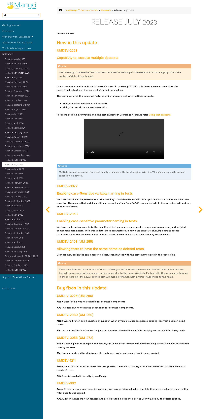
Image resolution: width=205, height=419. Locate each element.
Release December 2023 (17, 141)
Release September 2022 (17, 201)
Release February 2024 (16, 132)
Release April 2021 (14, 242)
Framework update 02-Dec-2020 (21, 256)
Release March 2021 (15, 247)
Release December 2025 (17, 68)
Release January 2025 (16, 86)
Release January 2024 (16, 137)
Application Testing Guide (17, 42)
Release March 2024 (15, 128)
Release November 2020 (17, 260)
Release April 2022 (14, 219)
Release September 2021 (17, 233)
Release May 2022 (14, 215)
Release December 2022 (17, 187)
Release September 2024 (17, 105)
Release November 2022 (17, 192)
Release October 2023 (16, 150)
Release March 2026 (15, 59)
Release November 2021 (17, 228)
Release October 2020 (16, 265)
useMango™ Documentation (82, 10)
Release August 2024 (15, 109)
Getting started (11, 25)
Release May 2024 (14, 118)
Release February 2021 (16, 251)
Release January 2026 (16, 63)
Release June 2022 (14, 210)
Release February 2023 (16, 183)
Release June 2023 (14, 169)
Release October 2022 (16, 196)
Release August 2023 (15, 160)
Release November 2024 (17, 95)
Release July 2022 (14, 205)
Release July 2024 (14, 114)
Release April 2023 (14, 178)
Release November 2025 (17, 73)
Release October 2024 (16, 100)
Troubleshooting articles (16, 48)
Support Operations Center (18, 277)
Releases (7, 54)
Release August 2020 (15, 270)
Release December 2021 (17, 224)
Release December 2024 (17, 91)
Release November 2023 (17, 146)
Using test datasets (159, 115)
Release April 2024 (14, 123)
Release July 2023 (14, 164)
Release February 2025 (16, 82)
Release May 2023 (14, 173)
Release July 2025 (14, 77)
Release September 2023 (17, 155)
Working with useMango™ (17, 36)
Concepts (8, 31)
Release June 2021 (14, 237)
